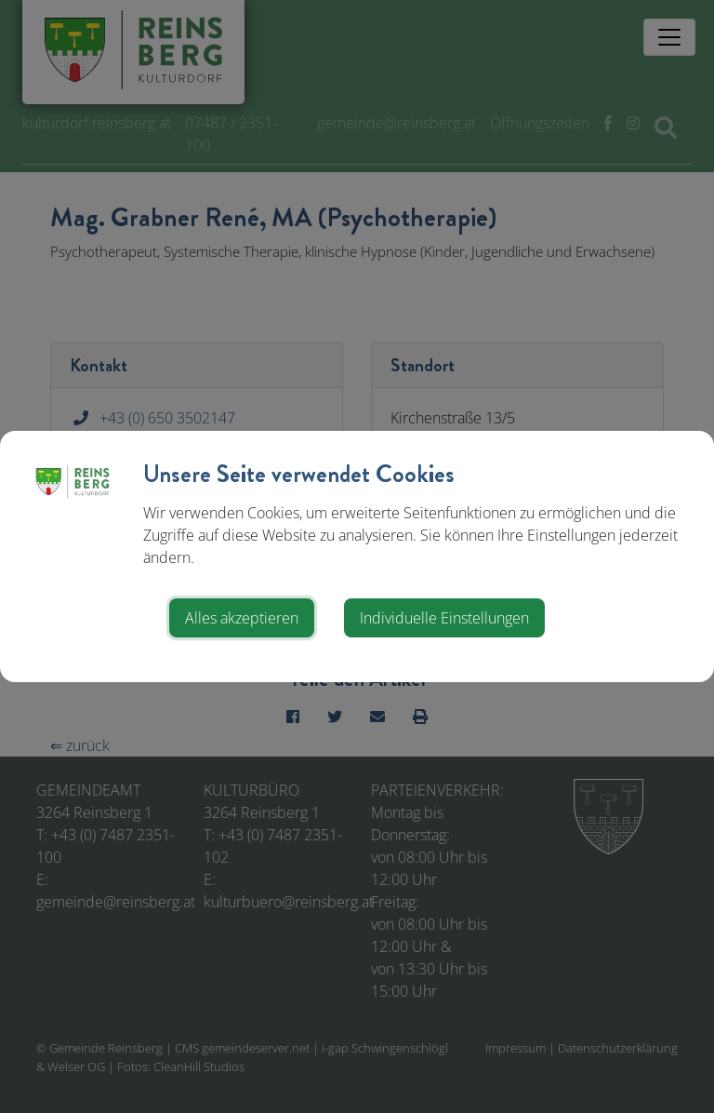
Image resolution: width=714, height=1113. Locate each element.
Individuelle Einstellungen (444, 618)
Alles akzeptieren (241, 618)
